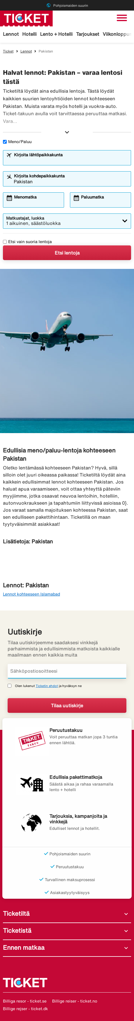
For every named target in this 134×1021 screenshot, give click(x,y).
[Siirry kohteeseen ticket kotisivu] (26, 18)
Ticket (8, 51)
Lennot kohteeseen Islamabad (31, 594)
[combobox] (71, 160)
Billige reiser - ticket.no (74, 1001)
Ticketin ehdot (47, 685)
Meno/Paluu (17, 142)
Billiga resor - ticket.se (25, 1001)
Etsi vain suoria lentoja (27, 242)
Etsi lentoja (67, 252)
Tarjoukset (87, 34)
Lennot (11, 34)
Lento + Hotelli (56, 34)
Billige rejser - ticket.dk (25, 1009)
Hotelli (29, 34)
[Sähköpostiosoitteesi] (67, 671)
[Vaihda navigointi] (122, 18)
